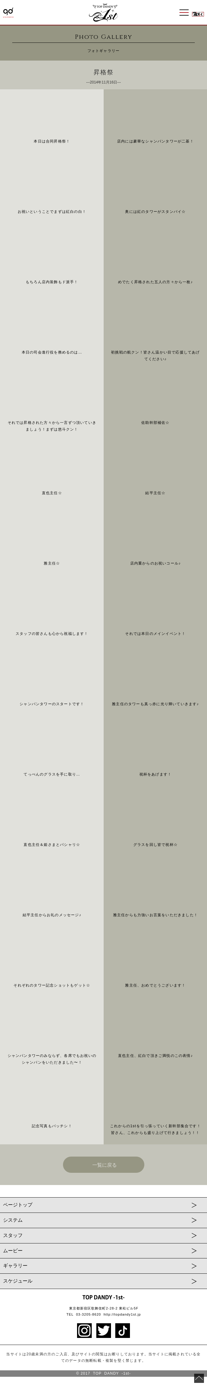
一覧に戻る (104, 1165)
